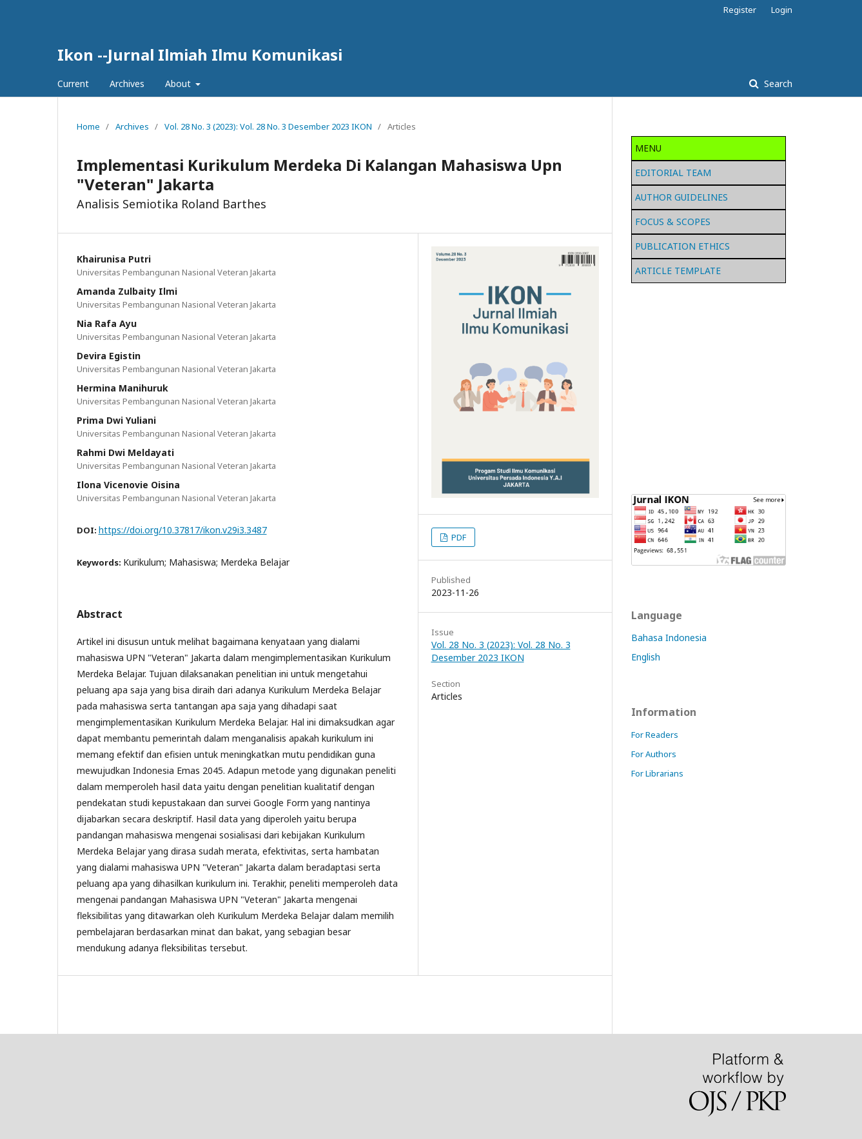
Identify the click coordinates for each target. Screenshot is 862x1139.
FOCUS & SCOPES (672, 221)
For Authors (653, 754)
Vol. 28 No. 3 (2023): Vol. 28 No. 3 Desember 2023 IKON (268, 126)
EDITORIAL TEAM (673, 172)
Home (88, 126)
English (645, 657)
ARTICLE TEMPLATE (678, 270)
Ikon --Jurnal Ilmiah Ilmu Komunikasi (199, 54)
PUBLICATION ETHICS (682, 246)
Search (776, 83)
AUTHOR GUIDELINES (681, 197)
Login (781, 9)
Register (739, 9)
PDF (457, 537)
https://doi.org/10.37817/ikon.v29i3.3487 (183, 530)
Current (73, 83)
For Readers (654, 734)
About (179, 83)
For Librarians (657, 773)
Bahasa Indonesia (669, 637)
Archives (127, 83)
